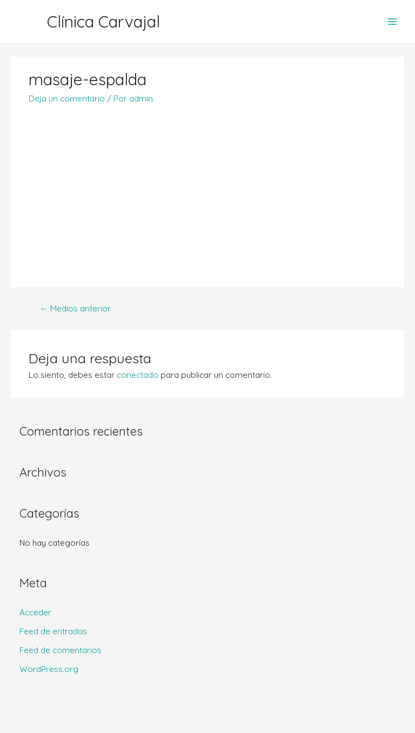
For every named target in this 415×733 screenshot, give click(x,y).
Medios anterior (75, 308)
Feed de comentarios (60, 649)
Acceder (35, 612)
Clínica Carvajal (103, 21)
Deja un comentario (67, 98)
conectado (137, 374)
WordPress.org (48, 668)
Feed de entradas (53, 631)
